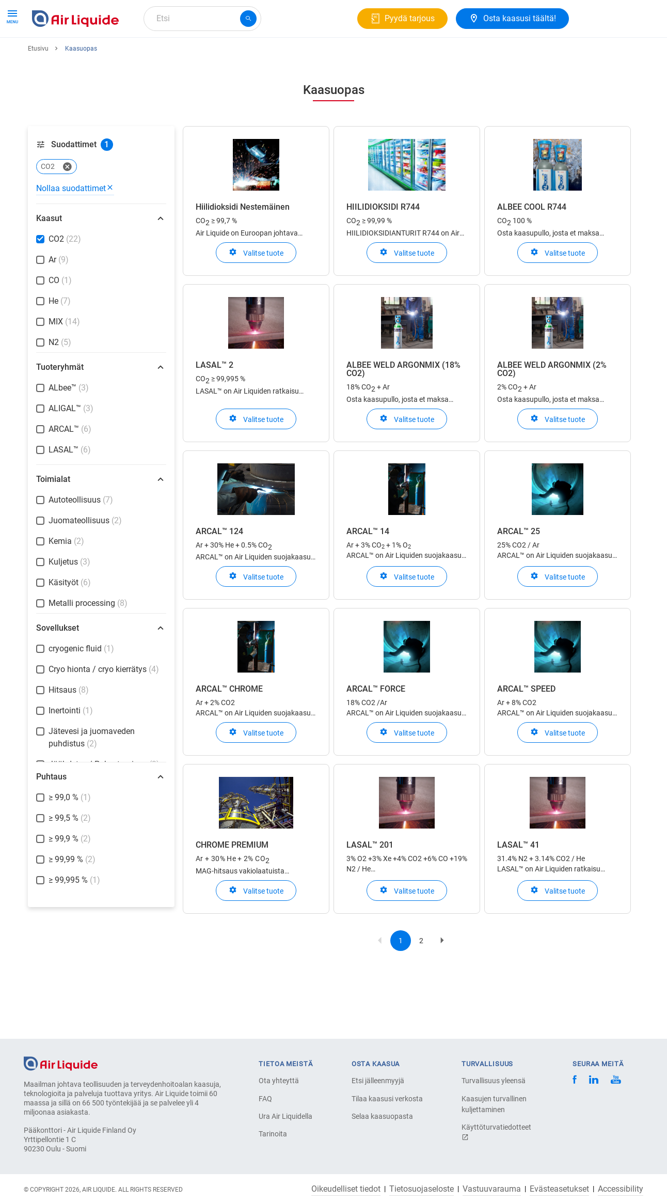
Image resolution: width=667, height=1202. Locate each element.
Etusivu (38, 86)
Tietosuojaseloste (421, 1189)
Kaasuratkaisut (150, 55)
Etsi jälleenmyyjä (378, 1080)
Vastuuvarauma (492, 1189)
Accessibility (620, 1189)
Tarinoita (273, 1134)
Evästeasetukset (559, 1189)
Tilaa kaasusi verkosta (387, 1099)
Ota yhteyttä (279, 1080)
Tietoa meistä (220, 55)
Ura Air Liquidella (285, 1116)
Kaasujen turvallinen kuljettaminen (494, 1104)
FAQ (265, 1099)
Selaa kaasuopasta (382, 1116)
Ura (267, 55)
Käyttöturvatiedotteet (496, 1132)
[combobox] (202, 18)
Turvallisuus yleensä (494, 1080)
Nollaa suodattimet (75, 226)
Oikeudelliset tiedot (345, 1189)
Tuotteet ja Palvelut (71, 55)
